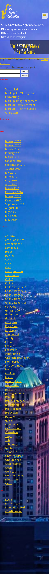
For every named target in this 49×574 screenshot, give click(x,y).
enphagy (10, 330)
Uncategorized (14, 456)
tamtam (10, 448)
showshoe (11, 432)
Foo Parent (12, 350)
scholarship (12, 424)
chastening (12, 275)
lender (9, 369)
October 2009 (13, 200)
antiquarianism (14, 240)
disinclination (13, 310)
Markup (10, 373)
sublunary (11, 444)
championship (14, 271)
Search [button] (24, 71)
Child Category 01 (15, 287)
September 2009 (15, 204)
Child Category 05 (15, 302)
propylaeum (12, 412)
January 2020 (13, 141)
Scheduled (11, 89)
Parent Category (15, 401)
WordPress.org (14, 511)
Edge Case (11, 326)
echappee (11, 322)
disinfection (12, 314)
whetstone (11, 479)
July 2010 (10, 172)
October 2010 (13, 161)
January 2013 (13, 145)
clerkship (10, 306)
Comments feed (15, 507)
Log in (9, 499)
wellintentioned (14, 475)
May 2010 (11, 180)
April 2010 (11, 184)
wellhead (10, 471)
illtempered (12, 361)
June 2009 (11, 216)
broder (9, 251)
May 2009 (11, 219)
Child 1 (9, 279)
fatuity (9, 338)
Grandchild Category (17, 357)
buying (9, 255)
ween (8, 467)
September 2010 (15, 165)
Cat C (8, 267)
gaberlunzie (12, 354)
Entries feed (12, 503)
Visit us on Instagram (15, 37)
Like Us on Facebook (15, 33)
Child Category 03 (15, 295)
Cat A (8, 259)
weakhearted (13, 463)
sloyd (8, 436)
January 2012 (13, 153)
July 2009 (10, 212)
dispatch (10, 318)
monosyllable (13, 381)
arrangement (13, 244)
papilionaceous (14, 393)
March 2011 (12, 157)
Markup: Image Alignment (21, 101)
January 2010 (13, 196)
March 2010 (12, 188)
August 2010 (12, 168)
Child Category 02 (15, 291)
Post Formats (13, 409)
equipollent (12, 334)
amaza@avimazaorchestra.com (21, 29)
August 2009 (12, 208)
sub (7, 440)
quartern (10, 420)
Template (11, 452)
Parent (9, 397)
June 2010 (11, 176)
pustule (10, 416)
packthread (12, 385)
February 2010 (14, 192)
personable (12, 405)
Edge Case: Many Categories (24, 49)
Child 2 (9, 283)
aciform (10, 236)
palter (9, 389)
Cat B (8, 263)
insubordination (15, 365)
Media (9, 377)
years (8, 483)
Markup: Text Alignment (20, 105)
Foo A (8, 342)
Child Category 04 (15, 299)
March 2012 (12, 149)
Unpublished (13, 460)
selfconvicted (13, 428)
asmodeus (11, 247)
